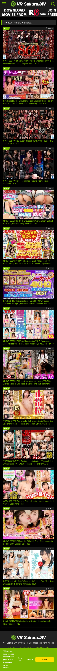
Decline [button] (30, 659)
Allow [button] (44, 659)
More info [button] (20, 659)
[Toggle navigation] (4, 4)
